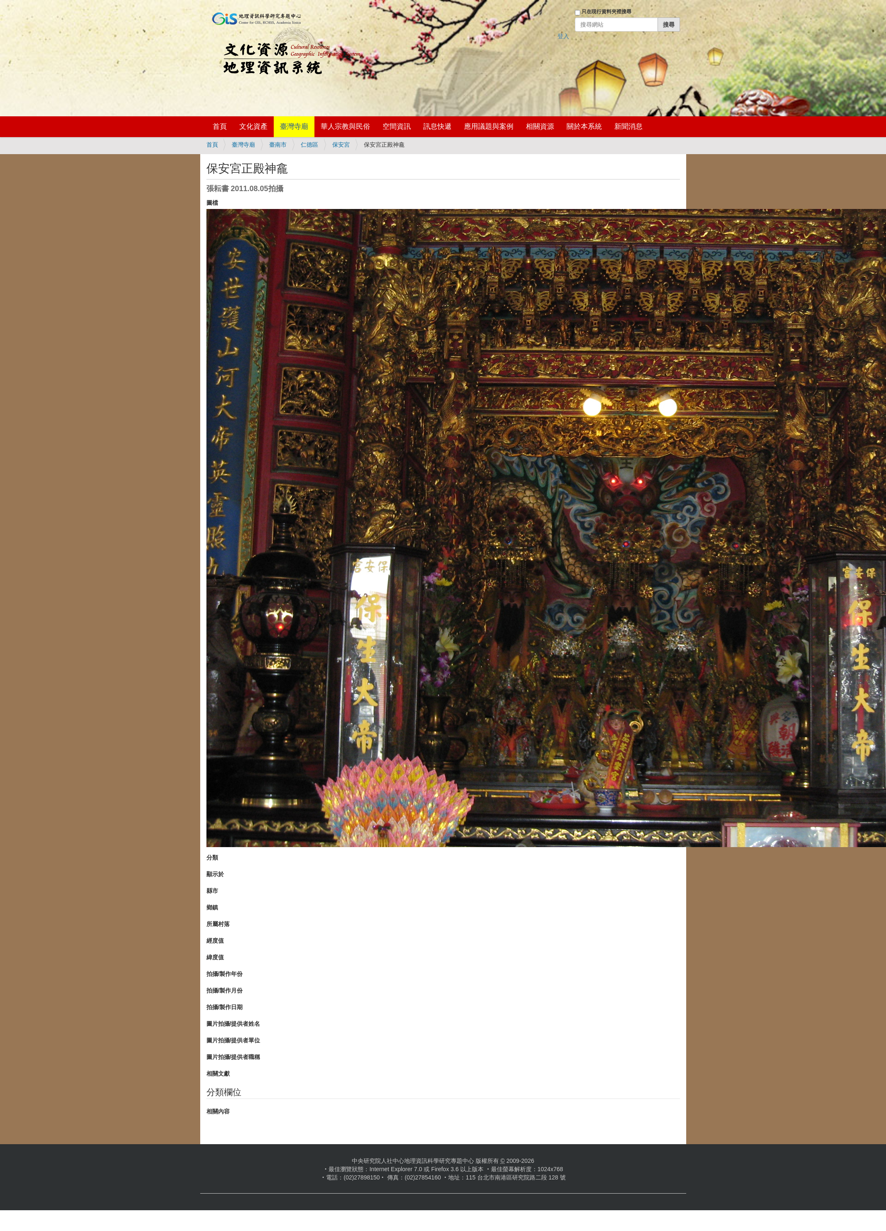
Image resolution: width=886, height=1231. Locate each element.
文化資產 (253, 126)
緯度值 (215, 957)
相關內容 (218, 1111)
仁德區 (309, 144)
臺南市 (278, 144)
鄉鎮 (212, 907)
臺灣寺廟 (294, 126)
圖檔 (212, 202)
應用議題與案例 (488, 126)
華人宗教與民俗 (345, 126)
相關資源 (540, 126)
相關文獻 (218, 1073)
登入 (563, 36)
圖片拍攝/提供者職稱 (233, 1057)
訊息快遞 (437, 126)
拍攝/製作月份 (224, 990)
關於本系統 (584, 126)
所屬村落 (218, 924)
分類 (212, 857)
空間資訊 (397, 126)
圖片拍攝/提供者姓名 (233, 1023)
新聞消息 (628, 126)
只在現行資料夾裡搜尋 (606, 12)
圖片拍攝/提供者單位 (233, 1040)
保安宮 (341, 144)
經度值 (215, 940)
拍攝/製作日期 (224, 1007)
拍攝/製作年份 (224, 974)
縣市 (212, 890)
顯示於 (215, 874)
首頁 (220, 126)
